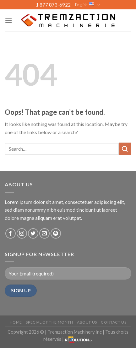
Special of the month (49, 322)
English (87, 5)
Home (16, 322)
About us (87, 322)
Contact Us (113, 322)
